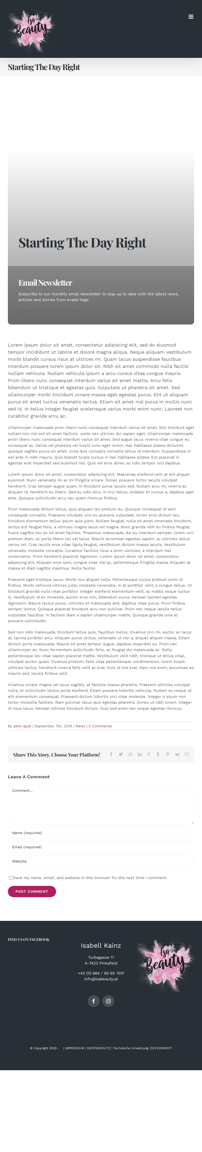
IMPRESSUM (74, 1048)
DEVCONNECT (161, 1048)
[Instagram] (108, 1001)
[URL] (101, 861)
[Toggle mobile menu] (191, 16)
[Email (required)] (101, 847)
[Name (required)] (101, 833)
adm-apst (22, 726)
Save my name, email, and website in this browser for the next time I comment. (90, 877)
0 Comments (100, 726)
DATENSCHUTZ (98, 1048)
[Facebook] (93, 1001)
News (80, 726)
